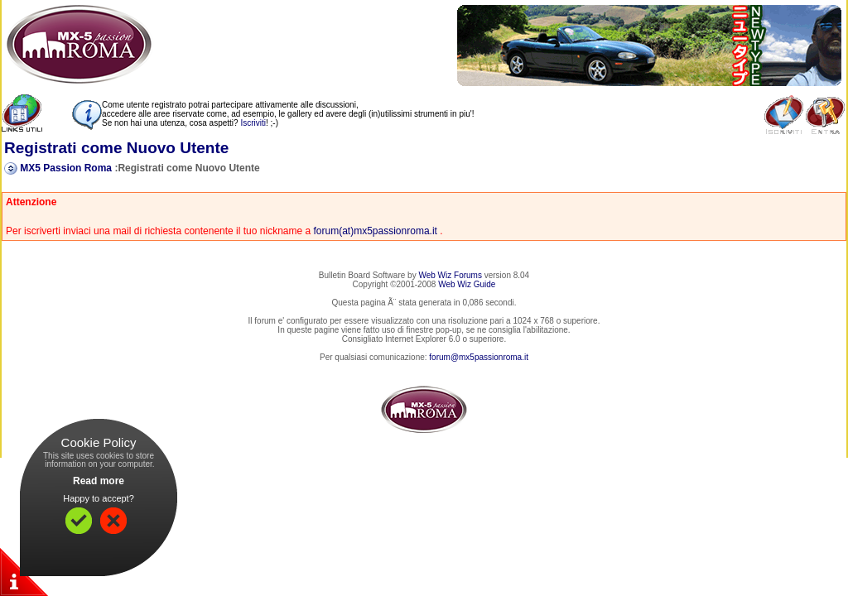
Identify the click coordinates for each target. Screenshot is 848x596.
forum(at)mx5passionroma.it (375, 231)
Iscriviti (253, 122)
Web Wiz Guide (466, 284)
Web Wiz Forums (450, 275)
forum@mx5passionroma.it (478, 357)
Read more (98, 481)
